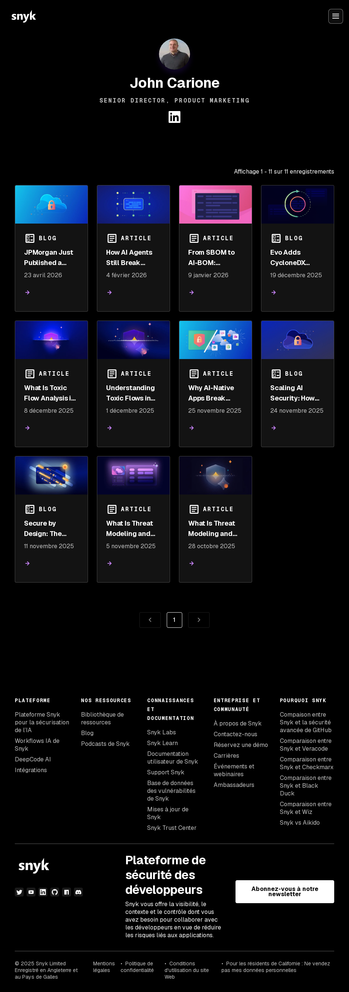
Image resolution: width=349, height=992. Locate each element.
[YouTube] (31, 892)
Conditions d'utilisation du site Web (187, 970)
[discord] (78, 892)
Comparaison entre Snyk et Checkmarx (306, 763)
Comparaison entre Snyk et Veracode (306, 745)
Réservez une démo (241, 745)
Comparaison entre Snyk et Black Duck (306, 785)
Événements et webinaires (234, 770)
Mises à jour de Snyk (168, 813)
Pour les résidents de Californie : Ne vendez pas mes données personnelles (275, 966)
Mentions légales (104, 966)
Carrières (226, 756)
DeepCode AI (33, 759)
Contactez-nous (235, 734)
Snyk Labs (161, 732)
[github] (54, 892)
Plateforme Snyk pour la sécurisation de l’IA (42, 722)
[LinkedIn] (42, 892)
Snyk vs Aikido (300, 823)
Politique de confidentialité (137, 966)
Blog (87, 733)
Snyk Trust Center (172, 828)
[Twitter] (19, 892)
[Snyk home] (23, 16)
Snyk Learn (162, 743)
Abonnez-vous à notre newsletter (284, 891)
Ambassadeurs (234, 785)
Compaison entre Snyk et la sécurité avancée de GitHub (306, 722)
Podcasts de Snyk (105, 744)
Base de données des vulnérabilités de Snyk (171, 790)
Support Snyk (165, 772)
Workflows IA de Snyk (37, 745)
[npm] (66, 892)
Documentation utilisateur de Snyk (172, 757)
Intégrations (31, 770)
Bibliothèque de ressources (102, 718)
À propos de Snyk (238, 723)
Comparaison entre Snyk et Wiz (306, 808)
